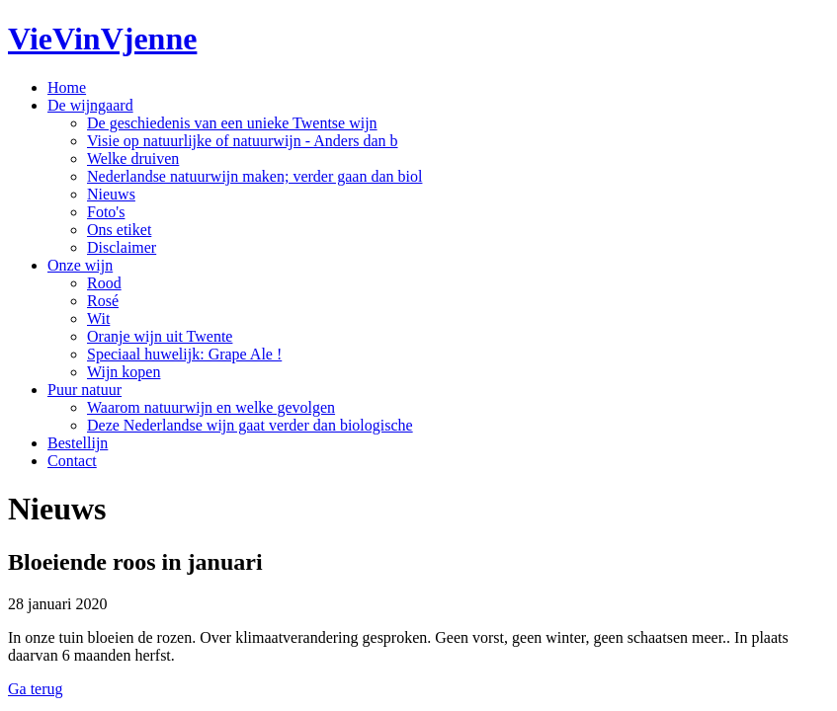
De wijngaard (90, 105)
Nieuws (111, 194)
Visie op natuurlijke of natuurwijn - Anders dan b (242, 140)
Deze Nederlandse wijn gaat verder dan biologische (250, 425)
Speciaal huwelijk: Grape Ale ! (184, 354)
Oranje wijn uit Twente (159, 336)
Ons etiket (119, 229)
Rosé (103, 300)
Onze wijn (80, 265)
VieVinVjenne (102, 38)
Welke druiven (133, 158)
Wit (98, 318)
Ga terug (35, 688)
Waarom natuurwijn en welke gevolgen (211, 407)
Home (66, 87)
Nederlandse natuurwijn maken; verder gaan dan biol (254, 176)
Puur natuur (84, 389)
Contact (72, 460)
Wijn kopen (123, 371)
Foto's (106, 211)
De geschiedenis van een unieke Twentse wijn (232, 123)
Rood (104, 283)
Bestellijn (77, 442)
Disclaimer (121, 247)
